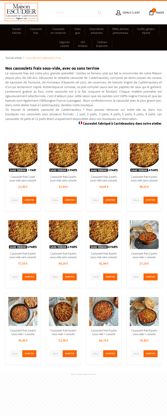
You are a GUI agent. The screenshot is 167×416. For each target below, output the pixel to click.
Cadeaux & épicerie (102, 44)
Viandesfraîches (16, 30)
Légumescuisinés (64, 44)
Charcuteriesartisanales (96, 30)
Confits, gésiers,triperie (146, 30)
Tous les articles (14, 58)
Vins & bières (83, 44)
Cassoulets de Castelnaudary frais (43, 58)
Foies (78, 31)
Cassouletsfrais (36, 30)
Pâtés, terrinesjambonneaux (120, 30)
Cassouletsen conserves (58, 30)
